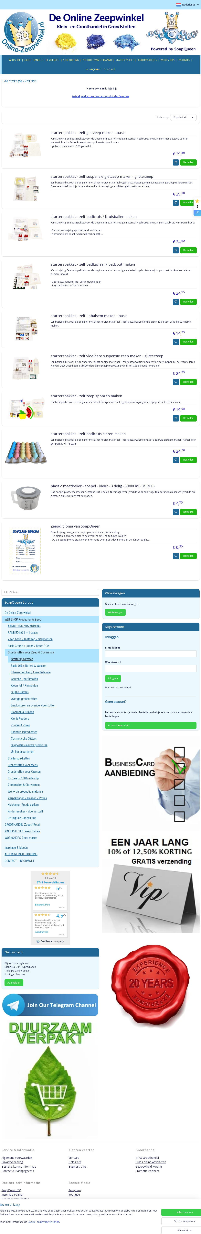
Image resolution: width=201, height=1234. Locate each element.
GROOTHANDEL (33, 60)
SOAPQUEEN (93, 69)
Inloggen (113, 678)
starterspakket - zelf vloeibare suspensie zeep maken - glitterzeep (107, 356)
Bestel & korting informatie (19, 1166)
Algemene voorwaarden (17, 1158)
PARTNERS (184, 60)
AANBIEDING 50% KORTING (24, 626)
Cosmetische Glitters (24, 738)
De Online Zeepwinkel (18, 613)
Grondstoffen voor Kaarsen (24, 771)
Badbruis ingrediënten (24, 732)
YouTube (74, 1194)
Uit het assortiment (22, 752)
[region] (74, 1220)
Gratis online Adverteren (150, 1162)
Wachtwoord (113, 662)
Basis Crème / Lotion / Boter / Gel (28, 646)
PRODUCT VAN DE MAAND (97, 60)
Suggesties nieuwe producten (29, 745)
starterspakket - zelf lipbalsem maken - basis (89, 316)
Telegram (75, 1190)
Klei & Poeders (20, 718)
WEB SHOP (15, 60)
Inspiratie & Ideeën (16, 848)
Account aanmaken (118, 725)
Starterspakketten (22, 659)
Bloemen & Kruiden (22, 712)
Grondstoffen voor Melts (23, 765)
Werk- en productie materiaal (25, 791)
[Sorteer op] (183, 117)
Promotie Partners (147, 1171)
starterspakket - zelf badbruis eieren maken (88, 434)
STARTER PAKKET (125, 60)
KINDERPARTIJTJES (147, 60)
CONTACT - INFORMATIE (20, 861)
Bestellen (188, 162)
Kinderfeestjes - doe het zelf (25, 811)
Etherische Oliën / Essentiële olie (31, 672)
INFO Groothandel (147, 1158)
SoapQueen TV (11, 1190)
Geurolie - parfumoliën (24, 679)
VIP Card (74, 1158)
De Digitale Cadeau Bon (22, 818)
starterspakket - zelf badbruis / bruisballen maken (94, 217)
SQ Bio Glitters (20, 692)
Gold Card (75, 1162)
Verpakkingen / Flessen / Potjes (27, 798)
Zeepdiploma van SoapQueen (75, 526)
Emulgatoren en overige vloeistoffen (33, 705)
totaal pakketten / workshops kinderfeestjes (100, 96)
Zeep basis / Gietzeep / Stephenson (30, 639)
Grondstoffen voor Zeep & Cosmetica (31, 652)
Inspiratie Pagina (12, 1194)
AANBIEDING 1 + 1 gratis (23, 633)
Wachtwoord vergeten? (118, 687)
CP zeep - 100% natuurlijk (23, 778)
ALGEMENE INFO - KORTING (21, 854)
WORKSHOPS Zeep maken (21, 838)
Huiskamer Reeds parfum (23, 805)
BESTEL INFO (52, 60)
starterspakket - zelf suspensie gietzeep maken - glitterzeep (102, 176)
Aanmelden (13, 982)
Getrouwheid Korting (148, 1166)
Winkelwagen (115, 612)
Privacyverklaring (12, 1162)
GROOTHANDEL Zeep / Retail (22, 824)
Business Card (78, 1166)
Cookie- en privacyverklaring (55, 1225)
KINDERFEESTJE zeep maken (22, 831)
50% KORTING (71, 60)
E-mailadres (112, 647)
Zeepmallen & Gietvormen (24, 785)
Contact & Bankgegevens (18, 1171)
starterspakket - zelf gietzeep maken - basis (88, 132)
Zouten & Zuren (20, 725)
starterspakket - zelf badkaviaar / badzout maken (93, 264)
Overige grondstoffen (24, 699)
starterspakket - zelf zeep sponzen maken (86, 396)
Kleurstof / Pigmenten (24, 685)
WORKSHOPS (168, 60)
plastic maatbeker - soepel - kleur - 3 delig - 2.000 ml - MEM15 (102, 486)
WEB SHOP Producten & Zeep (23, 619)
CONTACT (109, 69)
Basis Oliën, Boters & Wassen (28, 666)
